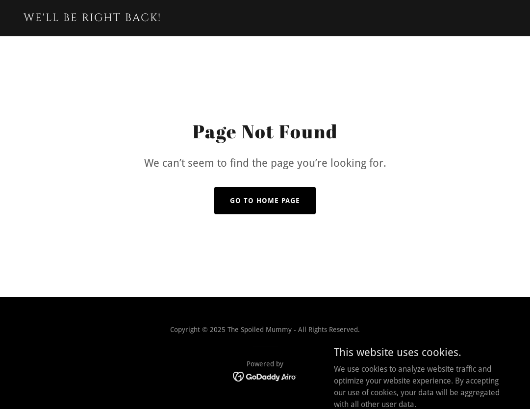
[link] (108, 18)
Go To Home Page (265, 200)
